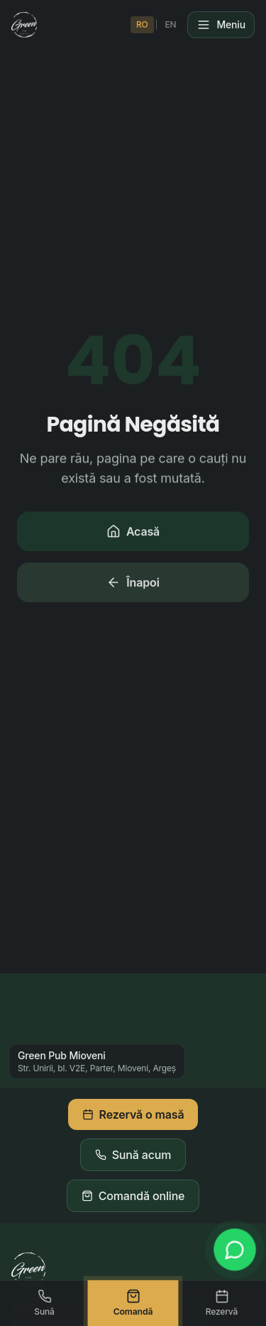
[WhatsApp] (234, 1249)
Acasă (133, 533)
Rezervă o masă (133, 1114)
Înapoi (132, 584)
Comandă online (133, 1196)
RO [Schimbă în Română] (142, 24)
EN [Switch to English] (170, 24)
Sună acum (133, 1155)
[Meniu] (221, 24)
